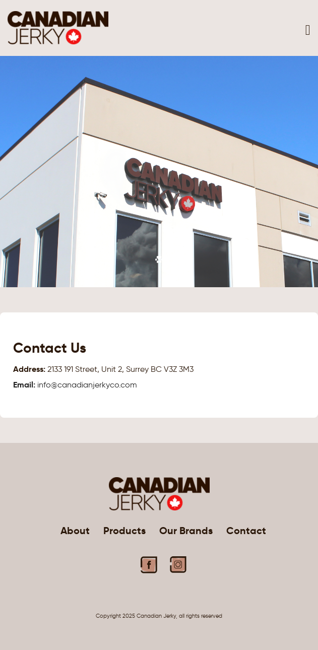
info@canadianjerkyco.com (75, 384)
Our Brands (186, 531)
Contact (246, 531)
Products (124, 531)
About (75, 531)
